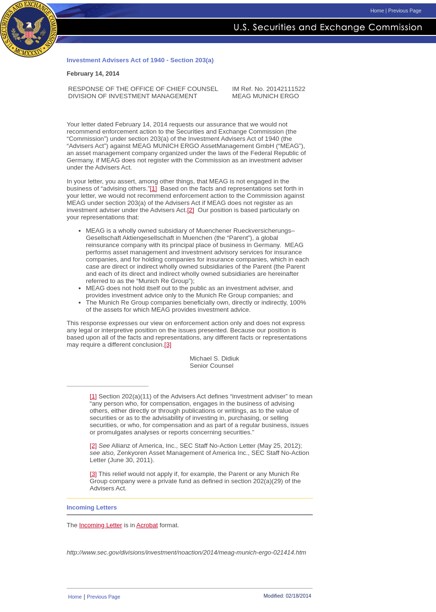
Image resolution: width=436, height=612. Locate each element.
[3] (168, 344)
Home (377, 10)
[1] (153, 188)
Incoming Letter (100, 525)
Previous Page (404, 10)
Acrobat (147, 525)
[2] (190, 210)
